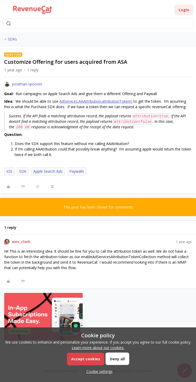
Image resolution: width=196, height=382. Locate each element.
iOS (9, 171)
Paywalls (76, 171)
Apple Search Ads (48, 171)
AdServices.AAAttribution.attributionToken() (95, 101)
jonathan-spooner (27, 84)
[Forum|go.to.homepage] (32, 10)
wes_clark (21, 241)
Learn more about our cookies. (98, 347)
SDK (22, 171)
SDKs (12, 39)
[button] (6, 10)
